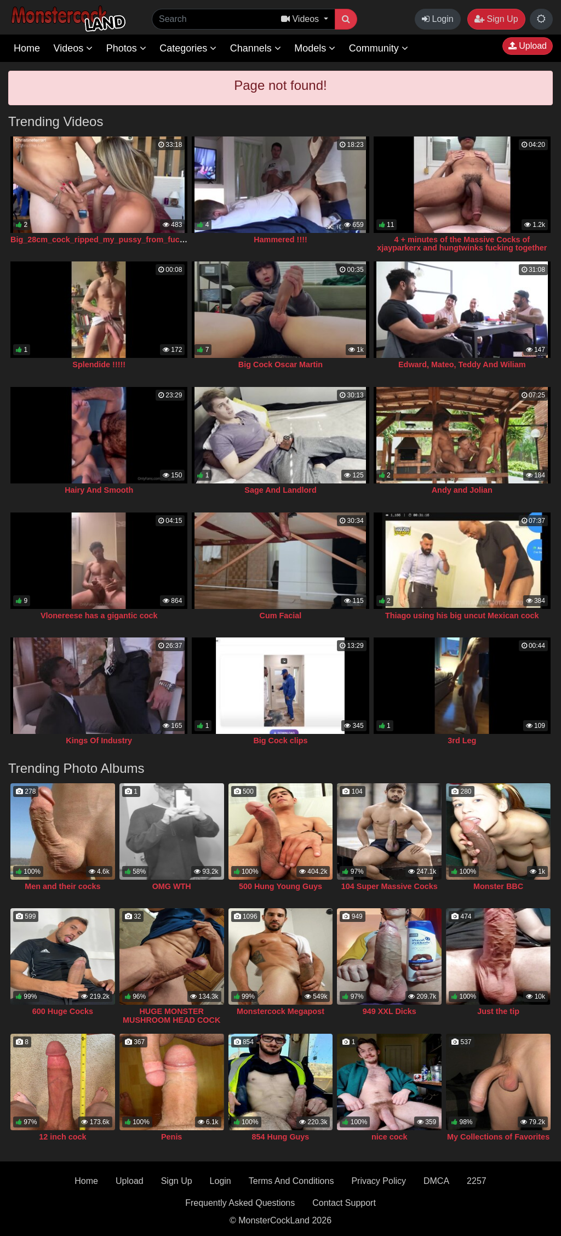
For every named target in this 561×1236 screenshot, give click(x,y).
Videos (73, 48)
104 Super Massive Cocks (389, 886)
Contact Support (344, 1202)
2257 (476, 1181)
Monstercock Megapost (280, 1011)
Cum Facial (281, 615)
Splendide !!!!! (98, 364)
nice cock (389, 1136)
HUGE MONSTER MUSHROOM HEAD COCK (171, 1015)
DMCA (436, 1181)
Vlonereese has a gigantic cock (99, 615)
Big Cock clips (280, 740)
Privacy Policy (378, 1181)
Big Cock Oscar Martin (280, 364)
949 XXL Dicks (389, 1011)
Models (314, 48)
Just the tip (498, 1011)
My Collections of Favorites (498, 1136)
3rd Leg (462, 740)
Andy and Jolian (462, 490)
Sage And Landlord (280, 490)
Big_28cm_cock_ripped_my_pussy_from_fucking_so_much (122, 239)
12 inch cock (62, 1136)
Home (27, 48)
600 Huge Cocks (62, 1011)
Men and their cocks (62, 886)
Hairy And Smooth (99, 490)
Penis (171, 1136)
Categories (187, 48)
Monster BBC (498, 886)
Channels (255, 48)
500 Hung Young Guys (280, 886)
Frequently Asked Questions (240, 1202)
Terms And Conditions (291, 1181)
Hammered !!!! (280, 239)
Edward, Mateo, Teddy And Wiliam (462, 364)
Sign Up (496, 19)
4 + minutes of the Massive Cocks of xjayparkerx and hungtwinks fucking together (462, 244)
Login (438, 19)
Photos (126, 48)
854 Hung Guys (281, 1136)
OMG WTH (171, 886)
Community (378, 48)
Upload (527, 45)
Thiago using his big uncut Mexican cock (462, 615)
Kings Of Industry (99, 740)
